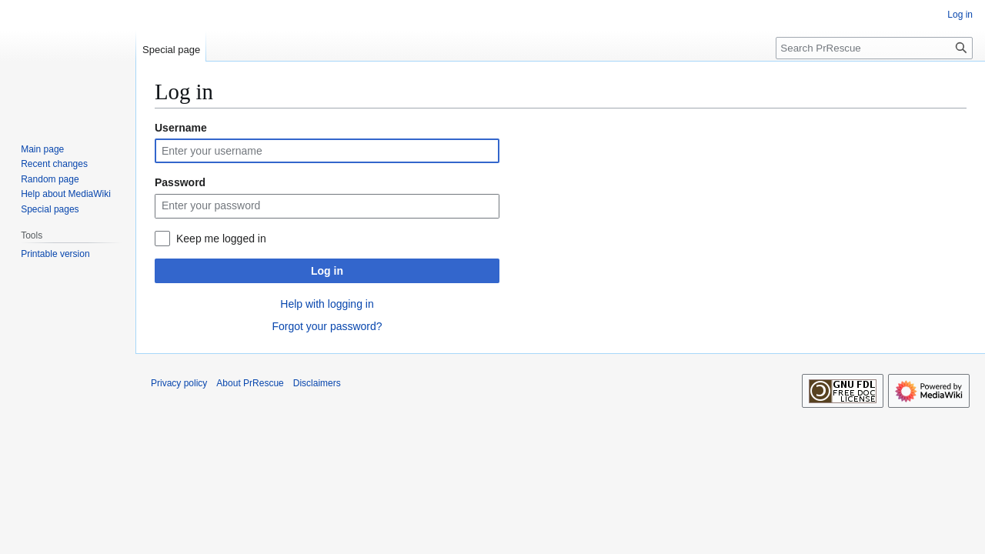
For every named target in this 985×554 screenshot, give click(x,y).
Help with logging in (326, 304)
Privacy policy (179, 383)
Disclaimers (317, 383)
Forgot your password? (327, 326)
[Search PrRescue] (874, 48)
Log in (327, 271)
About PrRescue (249, 383)
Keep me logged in (221, 238)
